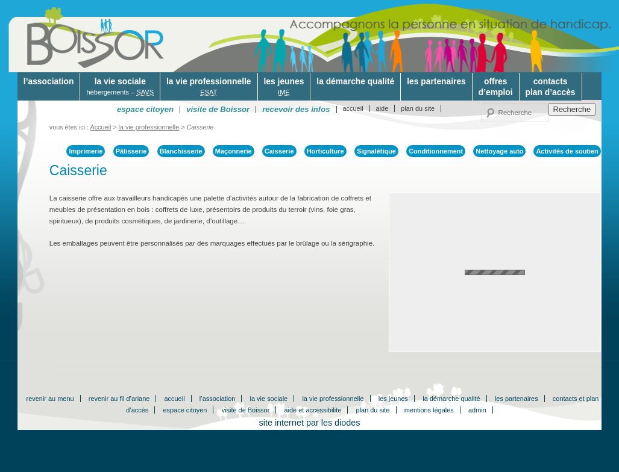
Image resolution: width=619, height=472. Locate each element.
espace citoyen (185, 410)
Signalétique (376, 151)
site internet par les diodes (309, 422)
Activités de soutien (567, 151)
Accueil (101, 127)
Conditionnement (436, 151)
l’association (49, 81)
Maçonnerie (233, 151)
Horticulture (325, 151)
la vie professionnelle (208, 87)
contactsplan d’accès (551, 86)
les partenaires (436, 81)
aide (382, 108)
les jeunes (284, 87)
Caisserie (279, 151)
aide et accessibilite (313, 410)
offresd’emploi (496, 86)
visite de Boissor (246, 410)
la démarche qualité (355, 81)
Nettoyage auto (499, 151)
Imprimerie (85, 151)
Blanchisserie (181, 151)
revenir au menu (50, 398)
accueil (353, 108)
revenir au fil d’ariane (119, 398)
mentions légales (429, 410)
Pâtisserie (131, 151)
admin (477, 410)
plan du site (418, 108)
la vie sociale (120, 87)
